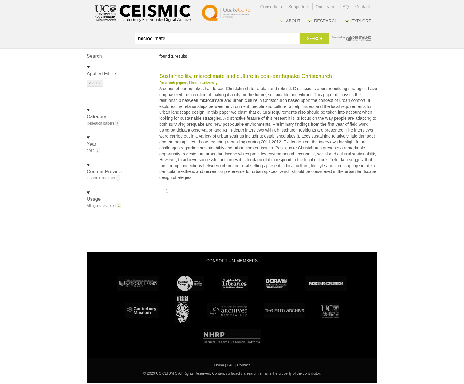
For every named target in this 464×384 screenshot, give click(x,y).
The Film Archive (284, 310)
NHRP (232, 336)
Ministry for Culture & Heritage (190, 283)
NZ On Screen (326, 283)
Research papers (173, 83)
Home (219, 365)
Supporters (298, 6)
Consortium (271, 6)
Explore (361, 20)
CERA (276, 283)
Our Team (325, 6)
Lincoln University (203, 83)
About (293, 20)
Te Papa (182, 309)
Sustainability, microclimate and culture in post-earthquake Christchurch (245, 76)
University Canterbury (330, 310)
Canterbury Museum (142, 310)
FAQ (344, 6)
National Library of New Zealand (138, 283)
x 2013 (94, 83)
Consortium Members (232, 260)
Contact (362, 6)
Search (314, 39)
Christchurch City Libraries (234, 283)
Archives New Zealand (227, 310)
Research (326, 20)
